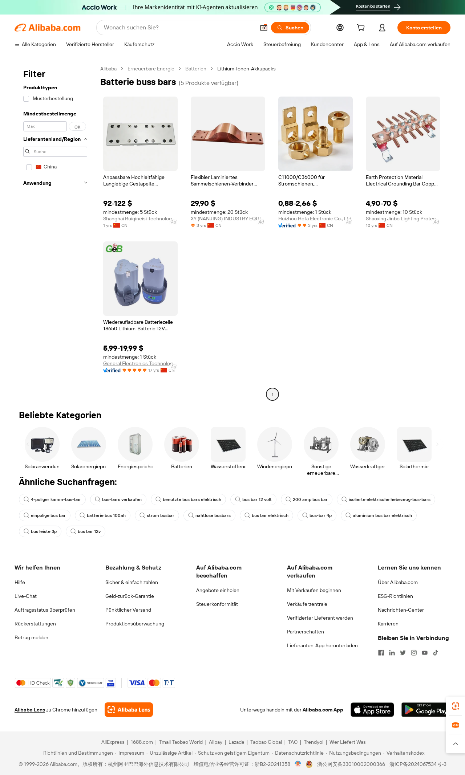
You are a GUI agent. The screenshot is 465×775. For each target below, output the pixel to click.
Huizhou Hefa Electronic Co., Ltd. (315, 218)
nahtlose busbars (209, 515)
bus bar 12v (85, 531)
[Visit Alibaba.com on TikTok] (435, 652)
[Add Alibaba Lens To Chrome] (129, 709)
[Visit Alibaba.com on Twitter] (403, 652)
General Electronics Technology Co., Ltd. (140, 363)
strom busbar (157, 515)
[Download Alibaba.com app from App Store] (372, 709)
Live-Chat (26, 596)
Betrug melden (31, 637)
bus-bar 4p (317, 515)
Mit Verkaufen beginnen (314, 590)
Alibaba (108, 69)
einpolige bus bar (45, 515)
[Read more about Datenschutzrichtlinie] (298, 753)
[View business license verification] (298, 764)
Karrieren (388, 624)
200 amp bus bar (307, 499)
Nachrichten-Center (401, 610)
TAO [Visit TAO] (293, 742)
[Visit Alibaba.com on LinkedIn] (392, 652)
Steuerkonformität (217, 604)
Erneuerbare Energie (151, 69)
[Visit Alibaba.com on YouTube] (424, 652)
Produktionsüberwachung (134, 624)
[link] (455, 706)
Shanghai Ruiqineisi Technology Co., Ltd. (140, 218)
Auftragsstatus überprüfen (45, 610)
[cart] (362, 29)
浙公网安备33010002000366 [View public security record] (351, 764)
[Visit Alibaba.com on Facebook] (381, 652)
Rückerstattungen (35, 624)
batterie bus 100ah (103, 515)
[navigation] (55, 232)
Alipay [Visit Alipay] (215, 742)
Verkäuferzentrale (307, 604)
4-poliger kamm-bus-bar (52, 499)
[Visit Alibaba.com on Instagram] (414, 652)
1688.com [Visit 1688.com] (142, 742)
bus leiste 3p (40, 531)
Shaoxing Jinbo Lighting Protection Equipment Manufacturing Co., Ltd (403, 218)
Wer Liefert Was (347, 742)
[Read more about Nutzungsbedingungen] (353, 753)
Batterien (195, 69)
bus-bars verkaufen (118, 499)
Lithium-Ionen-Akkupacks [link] (246, 69)
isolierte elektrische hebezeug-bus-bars (385, 499)
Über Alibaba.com (398, 582)
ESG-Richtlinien (395, 596)
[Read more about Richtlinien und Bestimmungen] (77, 753)
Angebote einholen (217, 590)
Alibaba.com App (323, 710)
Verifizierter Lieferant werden (320, 618)
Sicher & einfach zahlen (131, 582)
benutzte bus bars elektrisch (188, 499)
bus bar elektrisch (266, 515)
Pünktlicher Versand (128, 610)
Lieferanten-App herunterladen (322, 645)
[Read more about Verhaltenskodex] (403, 753)
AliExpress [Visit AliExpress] (113, 742)
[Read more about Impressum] (129, 753)
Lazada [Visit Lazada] (236, 742)
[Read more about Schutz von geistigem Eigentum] (232, 753)
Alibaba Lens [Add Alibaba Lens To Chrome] (30, 710)
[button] (263, 27)
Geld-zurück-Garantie (129, 596)
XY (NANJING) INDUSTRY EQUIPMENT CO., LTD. (228, 218)
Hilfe (20, 582)
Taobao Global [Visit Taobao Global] (266, 742)
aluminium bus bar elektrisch (378, 515)
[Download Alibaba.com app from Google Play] (425, 709)
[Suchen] (290, 27)
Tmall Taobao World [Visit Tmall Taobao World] (181, 742)
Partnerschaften (305, 632)
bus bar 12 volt (253, 499)
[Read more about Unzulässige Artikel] (169, 753)
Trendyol (313, 742)
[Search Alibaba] (179, 28)
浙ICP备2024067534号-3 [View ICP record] (417, 764)
